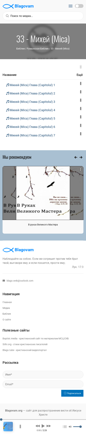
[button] (37, 426)
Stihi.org (7, 344)
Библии (20, 48)
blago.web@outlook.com (18, 280)
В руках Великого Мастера (43, 224)
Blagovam (18, 6)
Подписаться (72, 393)
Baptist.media (10, 338)
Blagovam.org (13, 410)
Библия (7, 313)
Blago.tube (8, 350)
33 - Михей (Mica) (60, 48)
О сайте (7, 319)
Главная (7, 302)
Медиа (6, 308)
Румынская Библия (38, 48)
